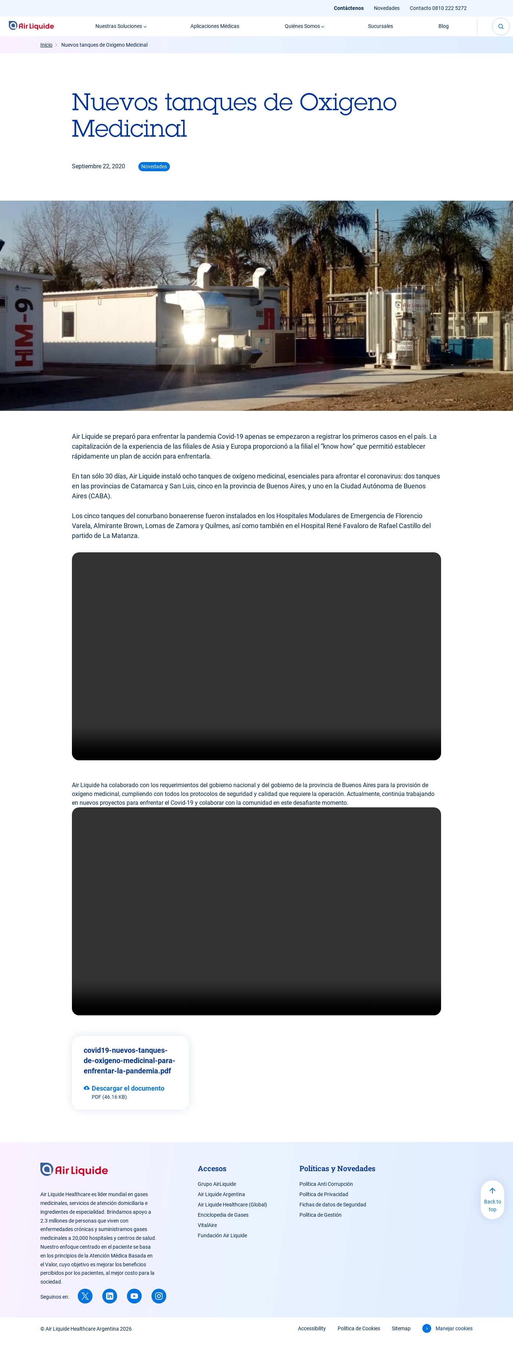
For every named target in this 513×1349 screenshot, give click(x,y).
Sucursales (373, 30)
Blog (437, 30)
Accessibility (312, 1337)
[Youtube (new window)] (134, 1305)
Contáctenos (349, 8)
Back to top (492, 1214)
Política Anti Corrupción (326, 1193)
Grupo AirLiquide (217, 1193)
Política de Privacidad (323, 1203)
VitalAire (207, 1234)
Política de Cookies (359, 1337)
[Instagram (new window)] (159, 1305)
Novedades (387, 8)
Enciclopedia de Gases (223, 1224)
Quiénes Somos (295, 30)
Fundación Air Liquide (222, 1244)
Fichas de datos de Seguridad (332, 1213)
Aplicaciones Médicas (207, 30)
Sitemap (401, 1337)
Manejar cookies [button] (454, 1337)
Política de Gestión (320, 1224)
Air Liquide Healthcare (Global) (232, 1213)
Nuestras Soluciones (111, 30)
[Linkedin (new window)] (109, 1305)
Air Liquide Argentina (221, 1203)
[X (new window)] (85, 1305)
